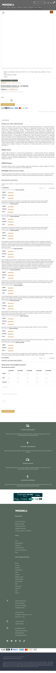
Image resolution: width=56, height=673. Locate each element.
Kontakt (20, 658)
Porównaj (24, 104)
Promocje (16, 658)
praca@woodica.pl (19, 633)
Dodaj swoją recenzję (16, 82)
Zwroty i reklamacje (20, 521)
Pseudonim (5, 387)
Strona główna (6, 658)
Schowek (18, 104)
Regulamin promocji (20, 528)
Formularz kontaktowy (21, 550)
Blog (16, 552)
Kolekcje (11, 658)
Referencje (17, 545)
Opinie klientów (19, 543)
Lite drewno (5, 120)
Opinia (4, 401)
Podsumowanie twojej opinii (9, 394)
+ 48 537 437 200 (19, 621)
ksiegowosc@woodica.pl (21, 630)
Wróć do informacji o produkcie (46, 111)
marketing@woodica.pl (21, 635)
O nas (16, 540)
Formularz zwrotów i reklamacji (23, 530)
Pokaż (40, 188)
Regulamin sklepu (19, 523)
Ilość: (2, 97)
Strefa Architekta (19, 547)
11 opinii (8, 82)
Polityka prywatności (20, 526)
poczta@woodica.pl (20, 628)
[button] (3, 12)
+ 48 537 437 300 (19, 623)
